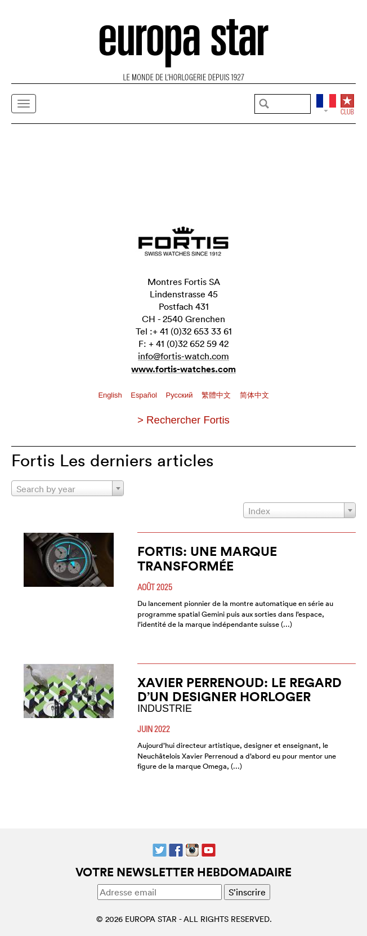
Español (145, 395)
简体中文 (254, 395)
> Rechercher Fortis (183, 420)
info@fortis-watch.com (183, 356)
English (111, 395)
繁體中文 (217, 395)
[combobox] (67, 488)
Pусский (180, 395)
